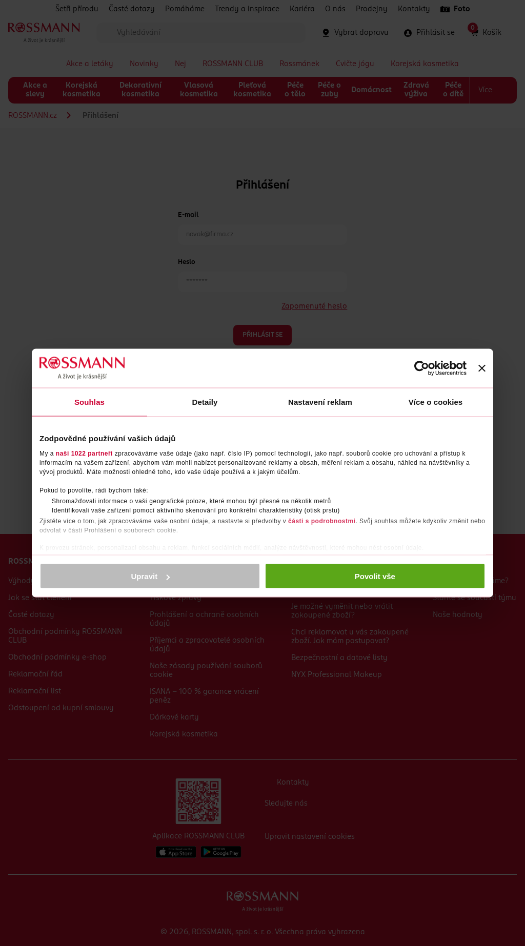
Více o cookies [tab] (436, 402)
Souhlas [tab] (89, 402)
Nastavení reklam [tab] (320, 402)
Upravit (150, 576)
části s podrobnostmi (321, 520)
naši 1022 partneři (84, 453)
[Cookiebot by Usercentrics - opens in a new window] (422, 368)
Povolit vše (375, 576)
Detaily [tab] (205, 402)
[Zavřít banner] (482, 368)
